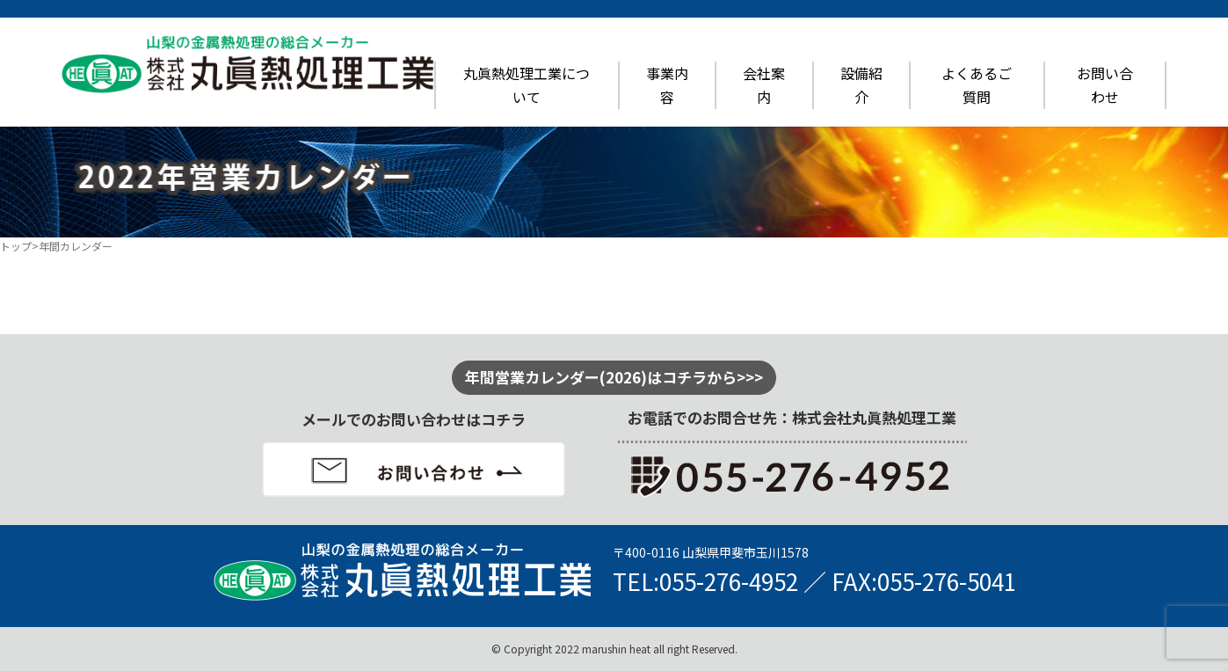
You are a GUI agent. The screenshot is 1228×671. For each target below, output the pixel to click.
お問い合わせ (1105, 84)
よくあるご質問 (976, 84)
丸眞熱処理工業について (526, 84)
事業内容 (667, 84)
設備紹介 (861, 84)
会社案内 (764, 84)
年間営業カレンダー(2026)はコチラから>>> (614, 377)
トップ (16, 245)
